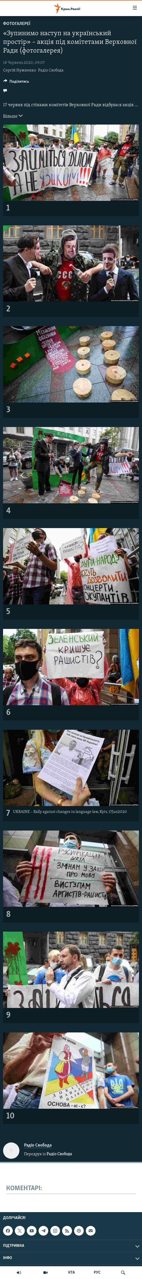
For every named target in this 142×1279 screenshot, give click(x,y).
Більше (13, 116)
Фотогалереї (16, 23)
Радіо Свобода (51, 70)
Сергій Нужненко (19, 70)
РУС (97, 1273)
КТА (71, 1273)
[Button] (16, 83)
